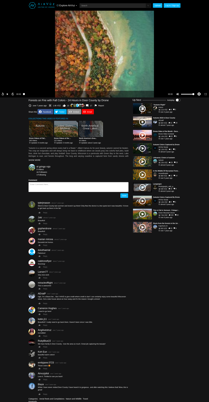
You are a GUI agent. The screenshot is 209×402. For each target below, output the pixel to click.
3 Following (41, 175)
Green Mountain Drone (166, 213)
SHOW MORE (34, 160)
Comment (33, 180)
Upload (157, 5)
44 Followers (42, 172)
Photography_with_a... (166, 186)
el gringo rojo (43, 166)
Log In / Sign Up (172, 5)
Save (124, 196)
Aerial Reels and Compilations (52, 399)
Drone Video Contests (166, 134)
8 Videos (40, 169)
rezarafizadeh (163, 173)
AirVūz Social (163, 147)
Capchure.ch (163, 226)
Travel (85, 399)
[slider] (94, 94)
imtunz (160, 107)
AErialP (161, 120)
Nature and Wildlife (73, 399)
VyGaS (161, 160)
